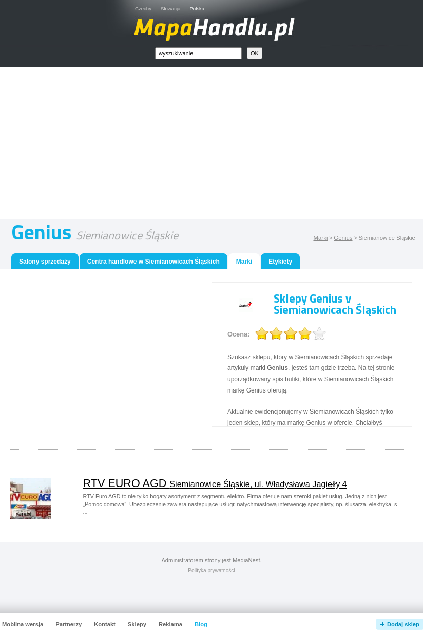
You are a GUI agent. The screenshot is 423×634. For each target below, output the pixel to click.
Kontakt (105, 624)
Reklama (170, 624)
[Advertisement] (223, 145)
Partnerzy (68, 624)
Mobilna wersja (22, 624)
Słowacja (170, 8)
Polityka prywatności (211, 570)
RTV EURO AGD (215, 483)
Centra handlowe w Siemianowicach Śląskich (153, 261)
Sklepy (137, 624)
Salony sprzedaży (45, 261)
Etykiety (280, 261)
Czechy (143, 8)
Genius (343, 238)
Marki (320, 238)
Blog (201, 624)
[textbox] (198, 53)
